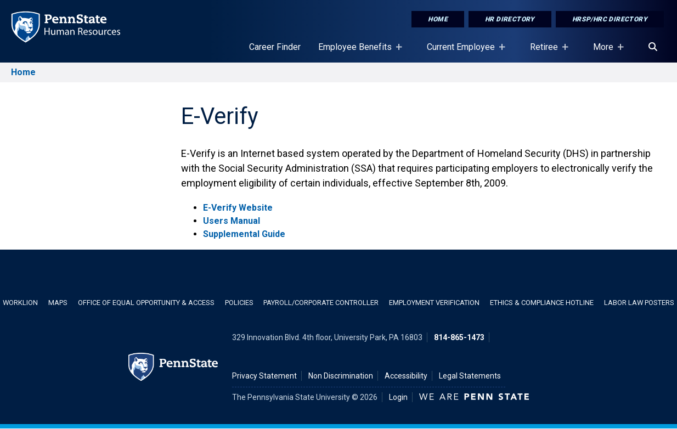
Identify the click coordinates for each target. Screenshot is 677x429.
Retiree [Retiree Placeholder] (546, 52)
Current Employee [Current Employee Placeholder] (463, 52)
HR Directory (510, 19)
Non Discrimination (340, 375)
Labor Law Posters (639, 302)
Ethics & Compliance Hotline (542, 302)
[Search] (653, 47)
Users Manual (231, 221)
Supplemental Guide (244, 234)
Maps (57, 302)
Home (438, 19)
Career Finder (275, 47)
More (605, 52)
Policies (239, 302)
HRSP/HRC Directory (609, 19)
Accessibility (406, 375)
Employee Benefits (357, 52)
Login (398, 397)
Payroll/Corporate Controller (321, 302)
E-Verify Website (238, 207)
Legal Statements (470, 375)
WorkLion (20, 302)
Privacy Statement (264, 375)
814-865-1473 (459, 337)
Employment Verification (434, 302)
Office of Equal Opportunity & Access (146, 302)
